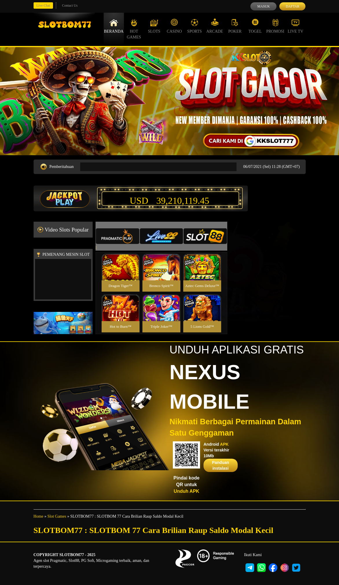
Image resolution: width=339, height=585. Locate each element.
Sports (194, 26)
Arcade (214, 26)
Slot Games (56, 516)
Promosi (275, 26)
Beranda (114, 26)
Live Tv (295, 26)
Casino (174, 26)
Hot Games (134, 28)
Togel (255, 26)
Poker (234, 26)
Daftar (292, 6)
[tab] (117, 236)
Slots (154, 26)
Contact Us (70, 5)
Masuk (263, 6)
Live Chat (43, 5)
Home (38, 516)
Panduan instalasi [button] (220, 465)
